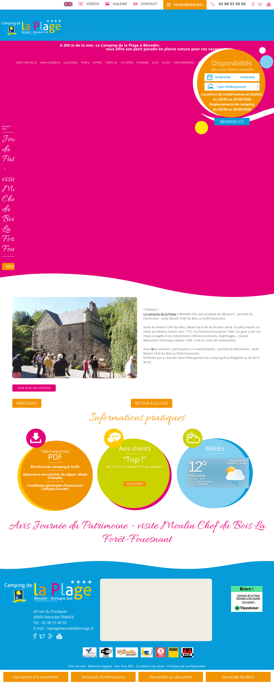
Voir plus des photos (34, 388)
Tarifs (85, 62)
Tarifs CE (111, 62)
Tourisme (142, 62)
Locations (71, 62)
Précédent (26, 403)
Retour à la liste (151, 403)
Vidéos (92, 3)
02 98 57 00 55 (232, 4)
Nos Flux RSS (124, 666)
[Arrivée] (224, 77)
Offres (97, 62)
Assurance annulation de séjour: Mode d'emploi (55, 476)
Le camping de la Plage (159, 314)
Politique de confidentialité (186, 666)
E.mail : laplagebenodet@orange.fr (63, 628)
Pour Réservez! (184, 62)
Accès (166, 62)
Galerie (120, 3)
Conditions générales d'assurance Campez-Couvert (55, 487)
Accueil (6, 126)
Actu (155, 62)
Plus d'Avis (134, 484)
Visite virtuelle (26, 62)
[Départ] (248, 77)
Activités (127, 62)
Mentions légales (100, 666)
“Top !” (134, 459)
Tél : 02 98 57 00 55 (50, 622)
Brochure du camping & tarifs (55, 466)
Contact (149, 3)
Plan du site (77, 666)
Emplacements (50, 62)
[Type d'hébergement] (232, 87)
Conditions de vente (150, 666)
